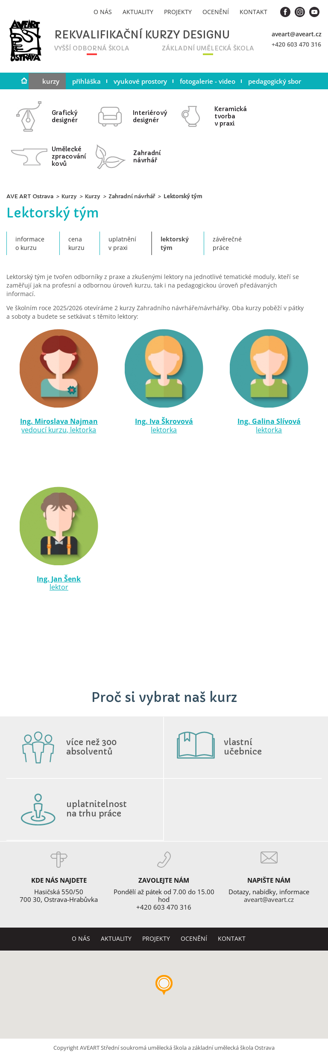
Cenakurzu (76, 243)
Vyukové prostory (140, 81)
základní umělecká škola (208, 48)
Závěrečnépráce (227, 243)
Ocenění (215, 12)
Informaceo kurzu (29, 243)
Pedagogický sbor (274, 81)
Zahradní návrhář (131, 196)
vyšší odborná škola (91, 48)
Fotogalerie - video (207, 81)
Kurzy (50, 81)
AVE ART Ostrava (29, 196)
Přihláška (86, 81)
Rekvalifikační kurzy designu (118, 35)
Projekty (178, 12)
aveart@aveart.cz (297, 34)
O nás (103, 12)
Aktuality (138, 12)
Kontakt (253, 12)
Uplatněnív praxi (122, 243)
